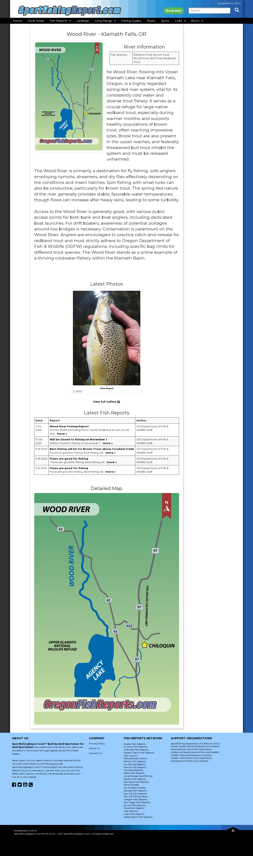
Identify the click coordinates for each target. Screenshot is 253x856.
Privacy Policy (97, 743)
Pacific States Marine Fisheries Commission (195, 746)
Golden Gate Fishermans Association (191, 757)
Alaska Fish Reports (135, 743)
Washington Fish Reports (138, 816)
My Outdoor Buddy (135, 787)
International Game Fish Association (191, 749)
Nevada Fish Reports (135, 790)
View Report (106, 388)
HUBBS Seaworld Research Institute (191, 755)
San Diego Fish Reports (137, 802)
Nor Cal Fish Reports (135, 793)
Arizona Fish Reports (135, 746)
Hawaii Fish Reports (135, 767)
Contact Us (95, 753)
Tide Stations (131, 810)
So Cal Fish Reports (134, 805)
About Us (94, 748)
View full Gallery (106, 401)
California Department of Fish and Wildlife (195, 752)
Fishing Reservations (135, 758)
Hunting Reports (133, 770)
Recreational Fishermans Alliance (189, 760)
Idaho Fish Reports (134, 772)
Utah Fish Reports (134, 813)
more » (62, 433)
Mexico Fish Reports (135, 778)
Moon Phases (131, 784)
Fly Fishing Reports (134, 764)
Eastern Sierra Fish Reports (139, 752)
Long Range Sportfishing (138, 775)
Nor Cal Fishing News (136, 796)
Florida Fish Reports (135, 761)
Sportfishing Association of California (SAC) (195, 743)
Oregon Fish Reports (135, 799)
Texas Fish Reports (134, 808)
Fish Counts (130, 755)
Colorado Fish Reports (136, 749)
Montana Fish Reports (136, 781)
